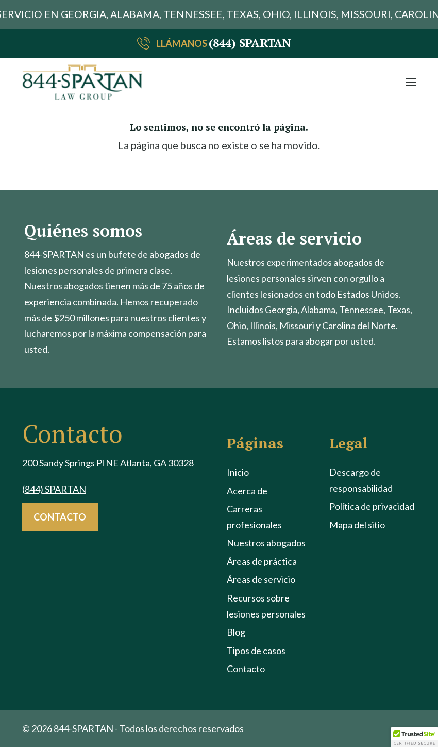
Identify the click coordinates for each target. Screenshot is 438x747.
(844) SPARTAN (250, 42)
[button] (411, 82)
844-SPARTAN (83, 728)
